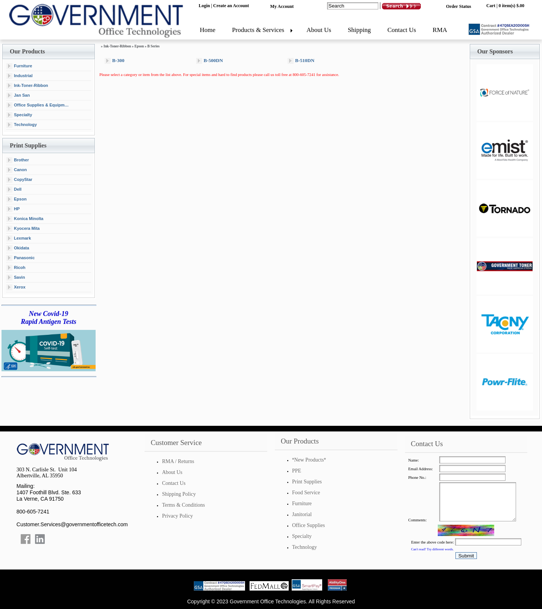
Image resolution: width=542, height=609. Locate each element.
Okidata (17, 248)
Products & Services (258, 29)
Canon (16, 170)
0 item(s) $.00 (511, 5)
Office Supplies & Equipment (38, 105)
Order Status (458, 6)
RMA (439, 29)
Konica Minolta (24, 219)
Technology (21, 125)
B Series (154, 46)
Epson (16, 199)
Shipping (359, 29)
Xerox (16, 287)
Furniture (19, 66)
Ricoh (16, 268)
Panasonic (20, 258)
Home (208, 29)
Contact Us (401, 29)
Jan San (18, 96)
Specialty (19, 115)
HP (13, 209)
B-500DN (209, 61)
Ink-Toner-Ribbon (27, 86)
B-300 (115, 61)
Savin (15, 278)
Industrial (19, 76)
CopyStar (19, 180)
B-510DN (301, 61)
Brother (17, 160)
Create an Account (231, 5)
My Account (282, 6)
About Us (318, 29)
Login (204, 5)
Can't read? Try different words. (432, 549)
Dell (13, 190)
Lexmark (18, 238)
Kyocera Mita (23, 229)
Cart (490, 5)
